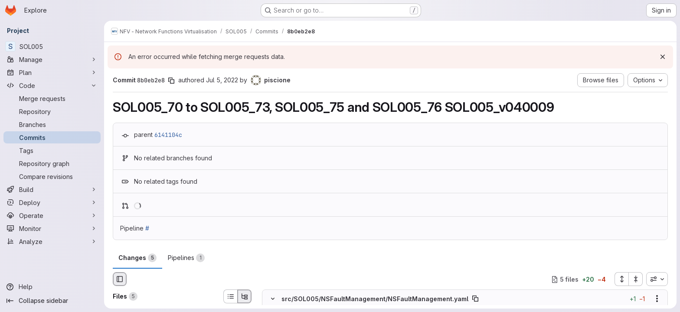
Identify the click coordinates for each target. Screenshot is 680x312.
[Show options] (657, 299)
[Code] (52, 85)
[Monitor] (52, 228)
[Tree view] (245, 296)
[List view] (230, 296)
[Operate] (52, 215)
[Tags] (52, 150)
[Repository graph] (52, 163)
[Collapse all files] (636, 279)
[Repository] (52, 111)
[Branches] (52, 124)
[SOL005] (52, 46)
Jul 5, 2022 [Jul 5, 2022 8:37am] (222, 80)
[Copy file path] (475, 299)
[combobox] (657, 279)
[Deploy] (52, 202)
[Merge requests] (52, 98)
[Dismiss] (662, 57)
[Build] (52, 189)
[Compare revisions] (52, 176)
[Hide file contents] (273, 299)
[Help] (52, 287)
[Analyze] (52, 241)
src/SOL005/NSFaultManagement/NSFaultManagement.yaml (374, 298)
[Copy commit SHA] (171, 80)
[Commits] (52, 137)
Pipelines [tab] (186, 258)
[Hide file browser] (120, 279)
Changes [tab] (137, 258)
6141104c (168, 135)
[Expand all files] (621, 279)
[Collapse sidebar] (52, 301)
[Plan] (52, 72)
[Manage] (52, 59)
